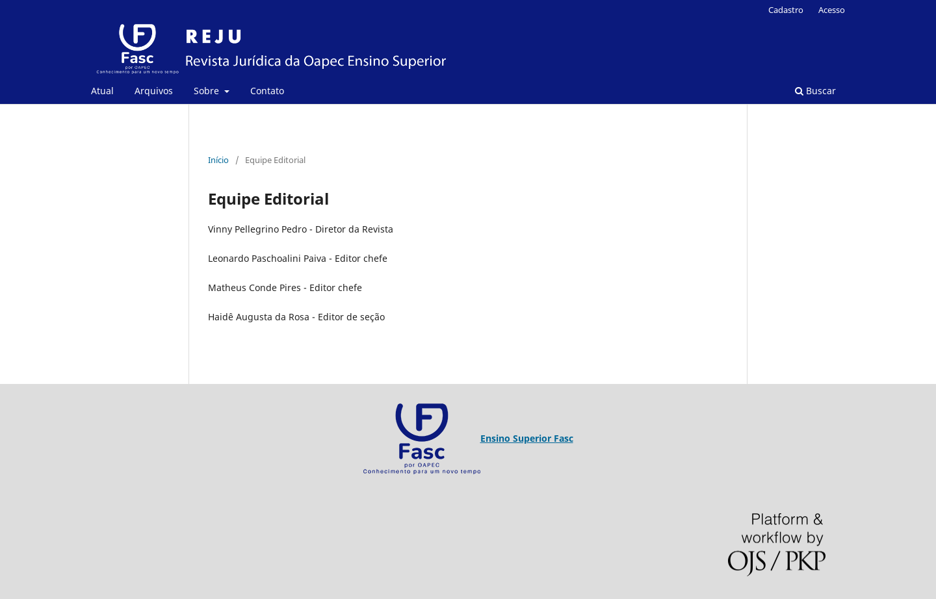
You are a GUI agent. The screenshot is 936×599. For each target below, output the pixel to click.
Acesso (831, 10)
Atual (102, 90)
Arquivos (154, 90)
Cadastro (785, 10)
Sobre (208, 90)
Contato (267, 90)
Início (218, 160)
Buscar (815, 90)
